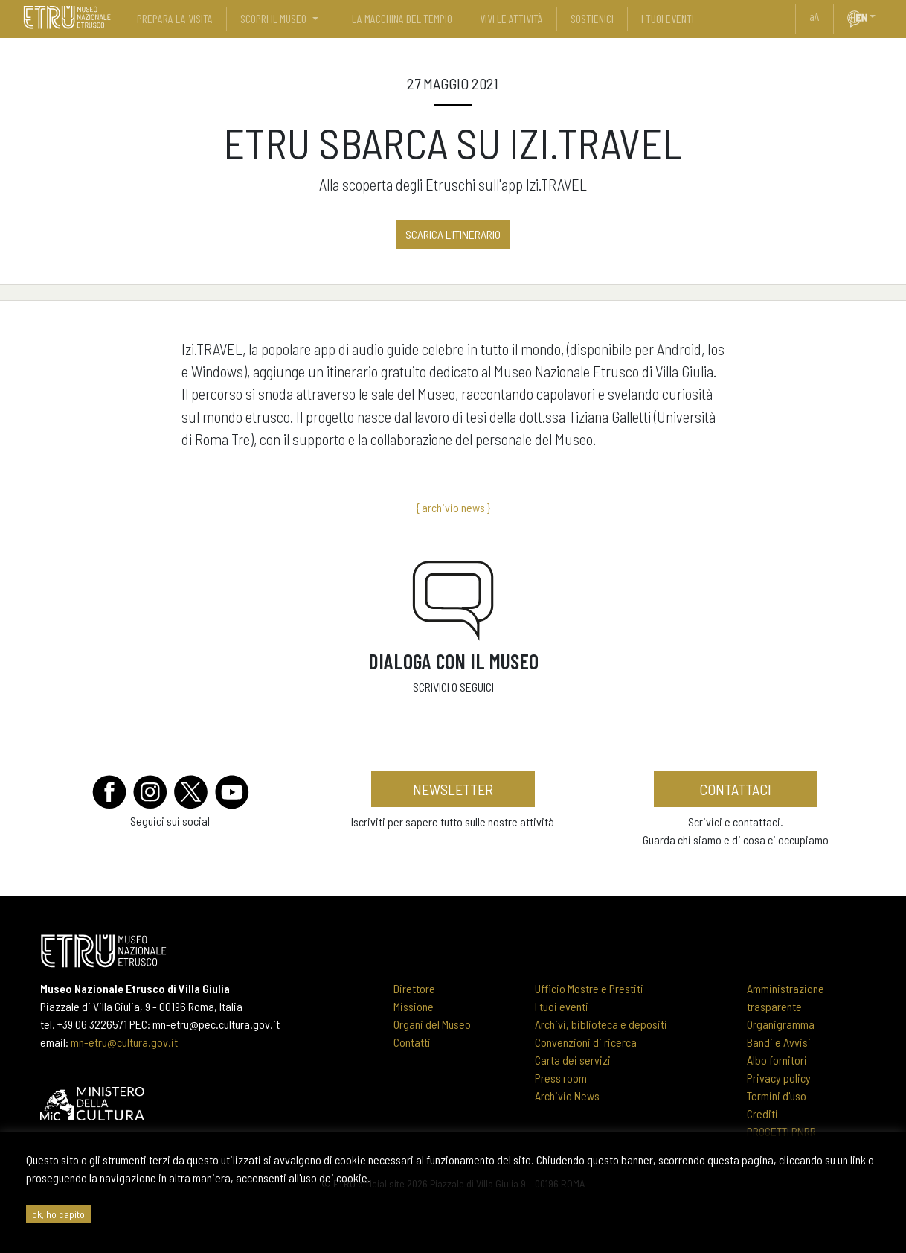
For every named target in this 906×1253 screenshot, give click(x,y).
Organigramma (781, 1024)
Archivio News (567, 1095)
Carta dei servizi (573, 1060)
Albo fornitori (777, 1060)
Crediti (762, 1113)
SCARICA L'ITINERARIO (453, 234)
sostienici (592, 18)
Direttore (414, 988)
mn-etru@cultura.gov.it (124, 1042)
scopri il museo (273, 18)
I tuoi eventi (561, 1006)
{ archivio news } (453, 507)
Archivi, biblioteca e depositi (601, 1024)
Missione (413, 1006)
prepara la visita (175, 18)
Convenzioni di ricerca (586, 1042)
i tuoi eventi (667, 18)
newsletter (453, 789)
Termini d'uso (776, 1095)
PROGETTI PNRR (781, 1131)
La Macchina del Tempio (402, 18)
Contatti (412, 1042)
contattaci (735, 789)
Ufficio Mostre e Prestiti (589, 988)
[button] (878, 16)
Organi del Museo (432, 1024)
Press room (561, 1078)
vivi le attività (511, 18)
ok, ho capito (58, 1214)
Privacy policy (779, 1078)
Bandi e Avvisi (779, 1042)
